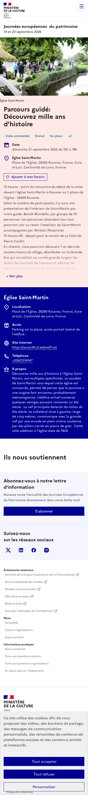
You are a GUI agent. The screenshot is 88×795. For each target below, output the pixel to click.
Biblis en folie (13, 604)
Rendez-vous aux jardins (20, 589)
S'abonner (44, 511)
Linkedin (21, 550)
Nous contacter (15, 649)
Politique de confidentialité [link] (20, 792)
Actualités (11, 623)
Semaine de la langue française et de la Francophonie (40, 575)
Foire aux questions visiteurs (23, 656)
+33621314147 (22, 360)
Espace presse (14, 637)
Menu (81, 6)
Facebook (33, 550)
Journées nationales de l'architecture (29, 611)
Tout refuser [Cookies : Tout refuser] (44, 774)
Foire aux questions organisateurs (27, 663)
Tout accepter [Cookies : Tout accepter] (44, 761)
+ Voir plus (14, 276)
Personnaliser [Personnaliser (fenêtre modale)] (44, 787)
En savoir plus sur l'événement (24, 671)
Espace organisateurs (19, 630)
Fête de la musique (17, 596)
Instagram (46, 550)
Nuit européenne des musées (24, 582)
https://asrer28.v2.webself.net (34, 347)
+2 (70, 136)
